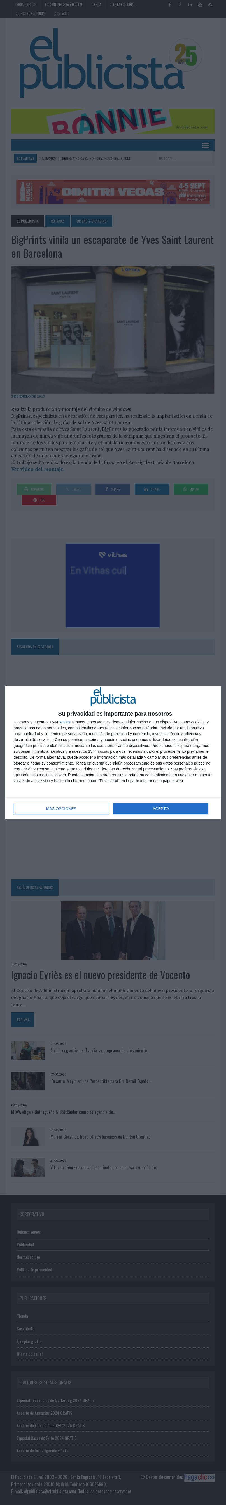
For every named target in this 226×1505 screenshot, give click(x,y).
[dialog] (113, 752)
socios (65, 722)
